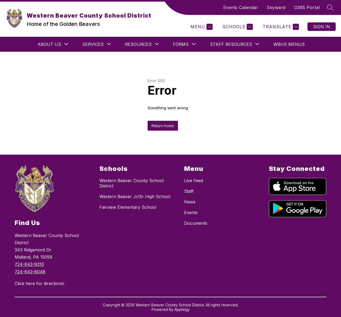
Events (191, 212)
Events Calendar (240, 7)
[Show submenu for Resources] (138, 44)
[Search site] (330, 7)
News (190, 201)
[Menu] (201, 26)
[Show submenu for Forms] (181, 44)
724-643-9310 (29, 264)
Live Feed (193, 180)
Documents (195, 223)
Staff (189, 191)
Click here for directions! (39, 283)
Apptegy (182, 309)
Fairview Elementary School (127, 207)
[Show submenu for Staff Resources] (231, 44)
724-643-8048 (30, 271)
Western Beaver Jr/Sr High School (134, 196)
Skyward (276, 7)
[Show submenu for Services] (93, 44)
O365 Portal (307, 7)
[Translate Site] (280, 26)
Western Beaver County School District (131, 183)
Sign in (321, 26)
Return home (163, 125)
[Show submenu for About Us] (49, 44)
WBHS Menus (289, 44)
